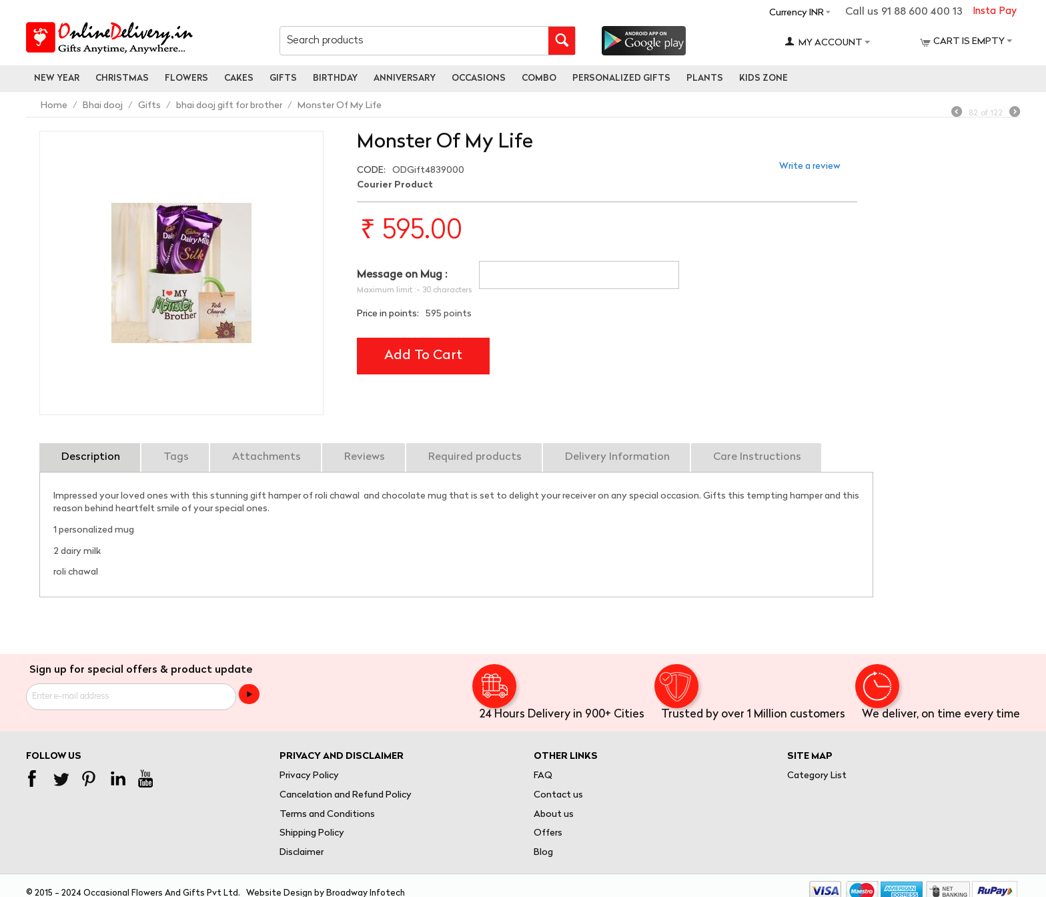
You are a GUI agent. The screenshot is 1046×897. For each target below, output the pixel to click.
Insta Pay (995, 12)
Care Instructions (757, 457)
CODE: (371, 171)
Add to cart (423, 355)
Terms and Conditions (327, 815)
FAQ (543, 776)
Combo (539, 78)
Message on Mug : (402, 275)
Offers (548, 833)
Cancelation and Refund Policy (346, 795)
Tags (176, 457)
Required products (475, 457)
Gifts (283, 78)
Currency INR (796, 13)
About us (554, 815)
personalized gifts (621, 78)
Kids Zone (763, 78)
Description (90, 457)
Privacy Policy (309, 776)
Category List (817, 776)
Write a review (810, 167)
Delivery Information (617, 457)
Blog (543, 853)
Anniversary (405, 78)
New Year (56, 78)
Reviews (364, 457)
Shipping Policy (312, 833)
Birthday (335, 78)
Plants (704, 78)
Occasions (479, 78)
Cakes (238, 78)
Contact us (558, 795)
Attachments (266, 457)
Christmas (122, 78)
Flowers (186, 78)
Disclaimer (302, 853)
